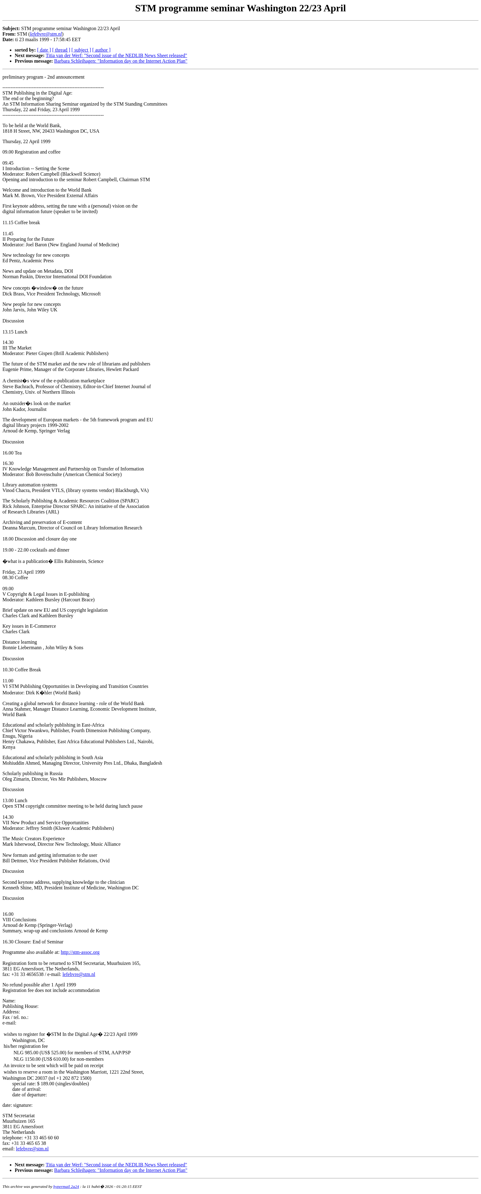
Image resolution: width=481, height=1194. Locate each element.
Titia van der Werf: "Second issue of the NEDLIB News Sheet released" (116, 55)
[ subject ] (81, 50)
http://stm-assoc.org (80, 952)
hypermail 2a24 (66, 1186)
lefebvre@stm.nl (79, 974)
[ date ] (44, 50)
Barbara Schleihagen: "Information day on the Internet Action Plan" (120, 61)
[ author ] (101, 50)
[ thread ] (61, 50)
